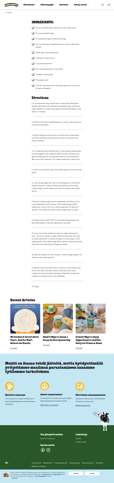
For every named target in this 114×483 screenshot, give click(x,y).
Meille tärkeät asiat (83, 405)
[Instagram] (48, 450)
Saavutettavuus (88, 463)
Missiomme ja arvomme (49, 405)
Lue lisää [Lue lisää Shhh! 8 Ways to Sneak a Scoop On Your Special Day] (46, 345)
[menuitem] (29, 5)
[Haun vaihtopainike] (102, 4)
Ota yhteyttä (36, 463)
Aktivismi (63, 5)
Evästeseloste (74, 463)
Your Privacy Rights (40, 476)
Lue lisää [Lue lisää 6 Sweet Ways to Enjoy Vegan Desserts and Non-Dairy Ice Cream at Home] (79, 348)
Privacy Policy (56, 474)
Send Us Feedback (47, 439)
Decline (76, 473)
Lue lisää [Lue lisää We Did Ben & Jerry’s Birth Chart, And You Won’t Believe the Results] (13, 348)
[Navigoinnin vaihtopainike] (108, 4)
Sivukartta (99, 463)
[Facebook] (42, 450)
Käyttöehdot (47, 463)
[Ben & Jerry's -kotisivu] (11, 5)
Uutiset (9, 13)
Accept (92, 473)
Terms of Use (46, 474)
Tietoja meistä (80, 5)
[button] (7, 462)
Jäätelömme (29, 5)
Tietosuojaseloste (60, 463)
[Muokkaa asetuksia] (70, 466)
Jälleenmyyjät (47, 5)
